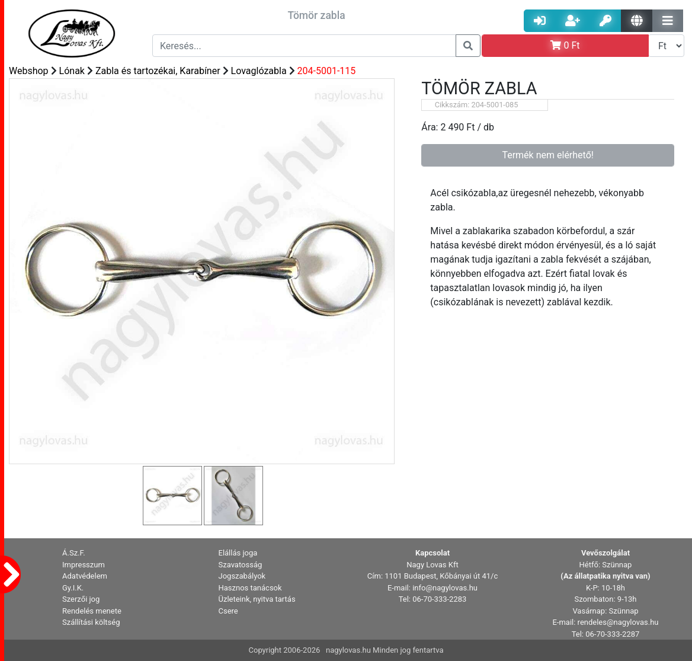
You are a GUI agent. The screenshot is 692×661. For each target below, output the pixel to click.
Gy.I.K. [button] (73, 587)
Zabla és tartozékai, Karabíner (157, 70)
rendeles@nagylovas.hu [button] (618, 622)
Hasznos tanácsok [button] (250, 587)
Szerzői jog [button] (81, 599)
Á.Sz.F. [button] (73, 552)
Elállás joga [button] (238, 552)
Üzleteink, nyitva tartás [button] (257, 599)
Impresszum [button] (83, 564)
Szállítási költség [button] (91, 622)
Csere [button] (228, 610)
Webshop (29, 70)
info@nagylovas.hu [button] (445, 587)
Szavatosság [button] (240, 564)
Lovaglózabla (259, 70)
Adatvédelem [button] (84, 575)
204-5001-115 (326, 70)
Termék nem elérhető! (548, 155)
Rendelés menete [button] (91, 610)
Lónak (72, 70)
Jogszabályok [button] (242, 575)
